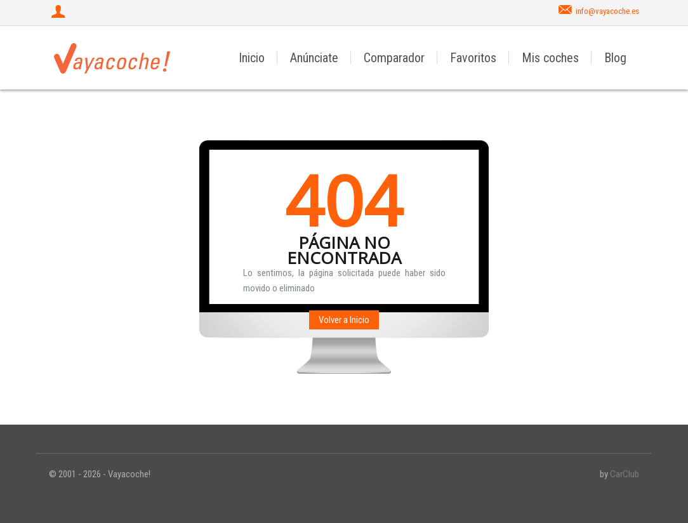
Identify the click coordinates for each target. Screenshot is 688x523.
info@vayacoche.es (607, 11)
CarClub (624, 474)
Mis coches (550, 57)
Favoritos (473, 57)
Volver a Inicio (344, 320)
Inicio (252, 57)
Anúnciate (314, 57)
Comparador (394, 57)
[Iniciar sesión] (59, 12)
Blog (615, 57)
